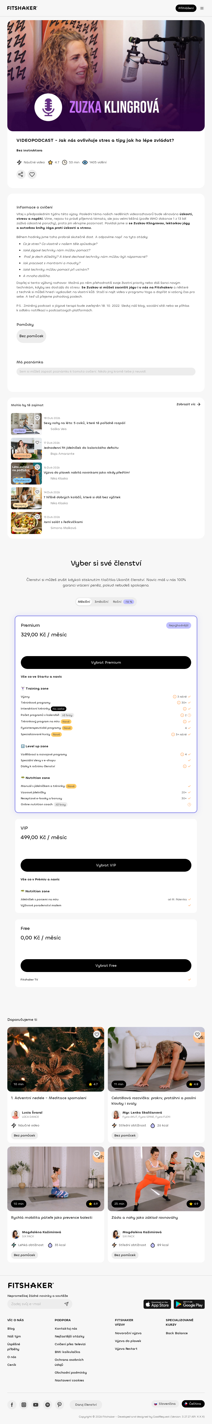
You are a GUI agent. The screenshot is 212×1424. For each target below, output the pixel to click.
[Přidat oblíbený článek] (37, 417)
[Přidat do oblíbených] (32, 174)
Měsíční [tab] (84, 602)
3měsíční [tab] (101, 602)
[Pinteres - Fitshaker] (59, 1404)
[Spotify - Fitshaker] (47, 1404)
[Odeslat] (66, 1304)
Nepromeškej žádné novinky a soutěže (37, 1296)
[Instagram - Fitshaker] (23, 1404)
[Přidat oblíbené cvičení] (97, 1034)
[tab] (123, 602)
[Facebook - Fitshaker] (11, 1404)
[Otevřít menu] (202, 8)
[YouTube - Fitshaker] (35, 1404)
